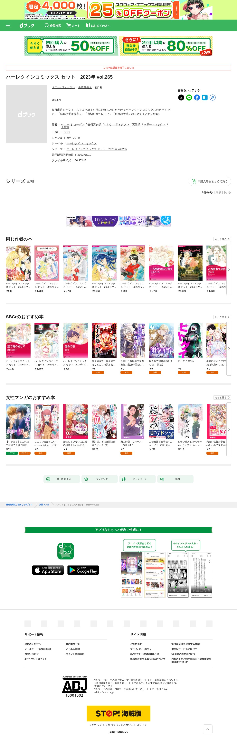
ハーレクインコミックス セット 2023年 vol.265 (97, 149)
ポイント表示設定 (75, 654)
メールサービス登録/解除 (37, 649)
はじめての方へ (32, 644)
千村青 (65, 127)
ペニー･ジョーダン (63, 87)
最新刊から (223, 192)
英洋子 (136, 124)
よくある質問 (73, 649)
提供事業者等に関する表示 (185, 644)
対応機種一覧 (73, 644)
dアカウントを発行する (104, 724)
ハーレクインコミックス (82, 143)
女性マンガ (73, 137)
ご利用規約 (136, 644)
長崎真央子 (85, 87)
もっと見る (221, 239)
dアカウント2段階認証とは (144, 654)
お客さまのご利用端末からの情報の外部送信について (191, 661)
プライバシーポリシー (142, 649)
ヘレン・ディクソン (116, 124)
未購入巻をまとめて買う (213, 181)
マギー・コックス (155, 124)
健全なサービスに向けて (184, 649)
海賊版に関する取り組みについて (148, 659)
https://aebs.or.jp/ (105, 692)
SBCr (67, 132)
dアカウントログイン (35, 659)
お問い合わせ (31, 654)
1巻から (207, 192)
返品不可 (56, 100)
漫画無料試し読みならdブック (19, 505)
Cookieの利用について (183, 654)
